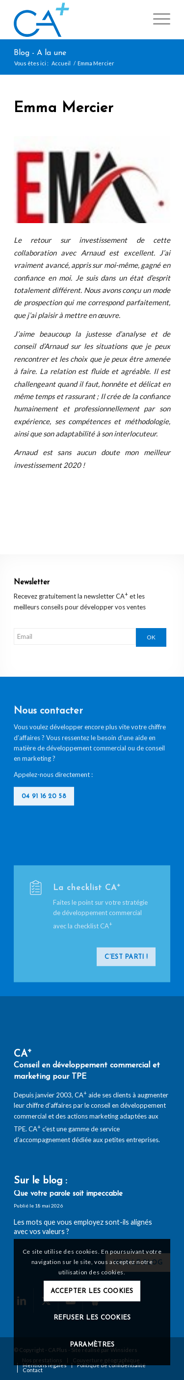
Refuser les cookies (92, 1318)
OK (151, 637)
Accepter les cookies (92, 1291)
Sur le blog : (40, 1181)
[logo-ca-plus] (76, 19)
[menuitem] (156, 19)
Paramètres (92, 1345)
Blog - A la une (40, 53)
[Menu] (156, 19)
